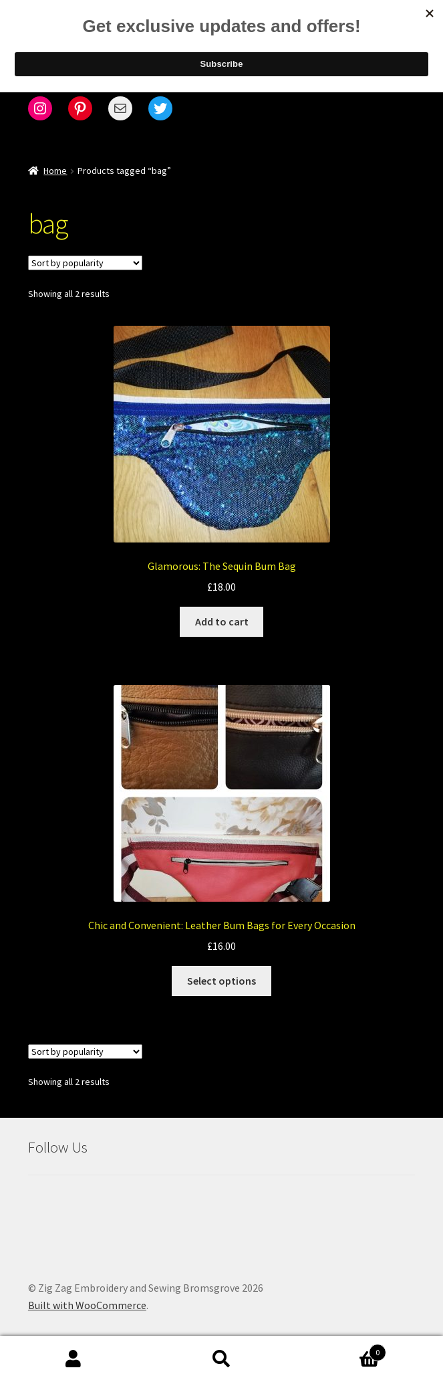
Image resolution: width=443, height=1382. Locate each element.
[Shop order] (85, 263)
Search (221, 1359)
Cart (340, 1349)
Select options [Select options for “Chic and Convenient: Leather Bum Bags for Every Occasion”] (221, 980)
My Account (74, 1359)
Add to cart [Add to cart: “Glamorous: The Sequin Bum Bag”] (222, 621)
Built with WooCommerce (87, 1305)
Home (55, 171)
